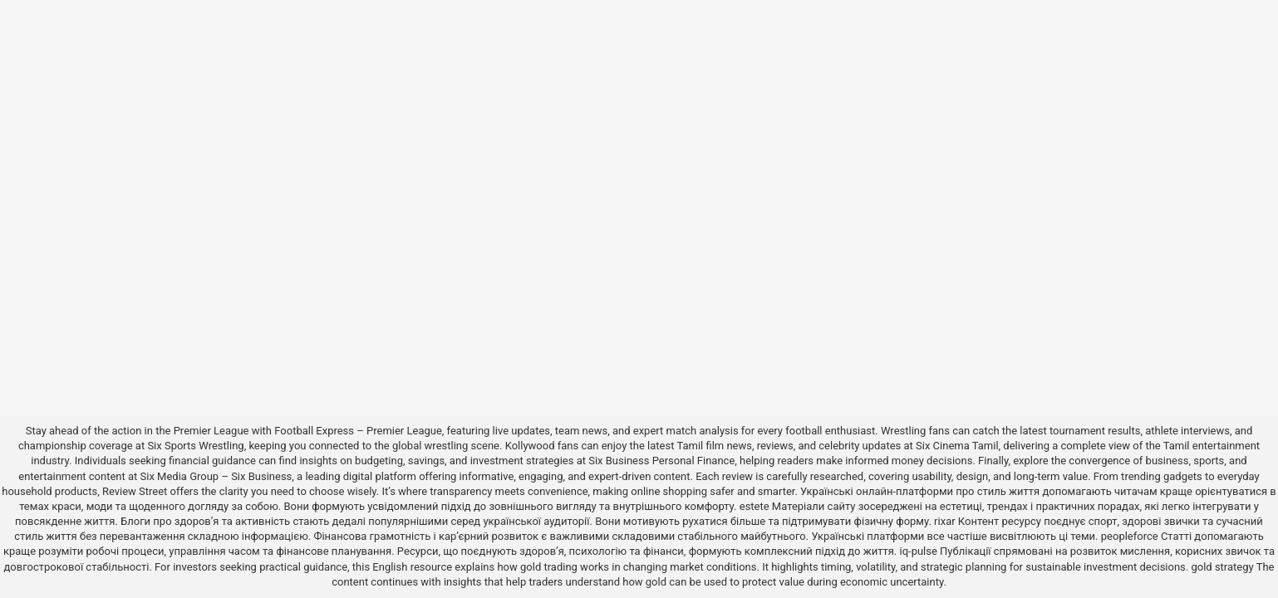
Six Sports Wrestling (195, 445)
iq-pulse (917, 551)
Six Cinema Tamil (957, 445)
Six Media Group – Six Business (216, 476)
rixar (945, 521)
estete (754, 506)
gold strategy (1222, 567)
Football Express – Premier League (358, 430)
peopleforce (1129, 536)
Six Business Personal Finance (661, 460)
